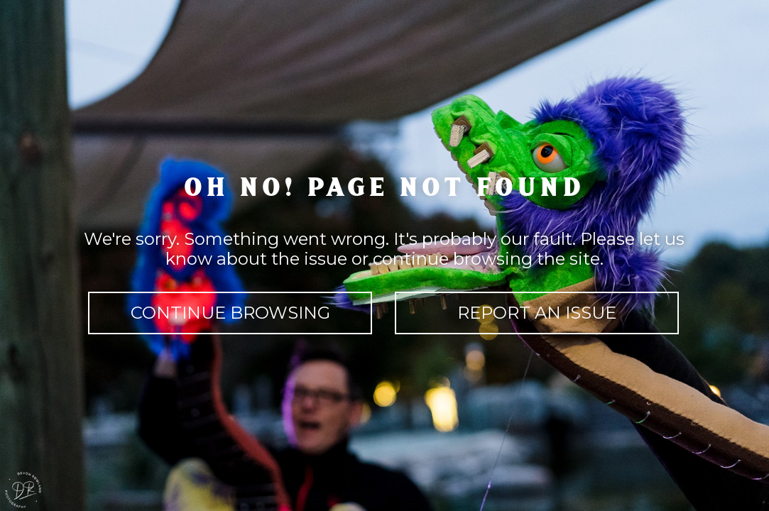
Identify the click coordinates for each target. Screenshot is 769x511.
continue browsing (230, 312)
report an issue (536, 312)
